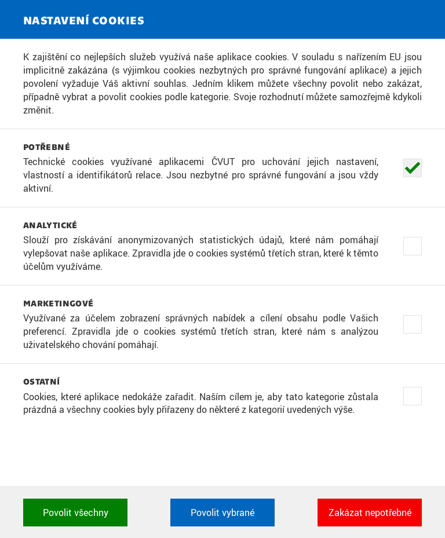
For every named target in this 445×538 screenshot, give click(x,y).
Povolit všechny (75, 512)
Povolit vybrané (222, 512)
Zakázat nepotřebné (370, 512)
